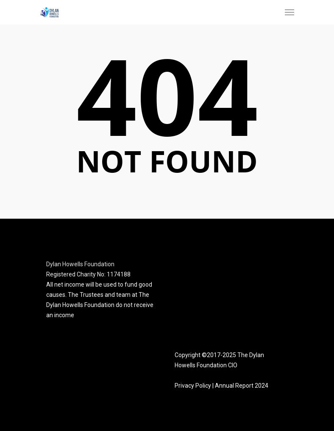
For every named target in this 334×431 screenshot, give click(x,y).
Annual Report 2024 (241, 385)
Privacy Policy (193, 385)
